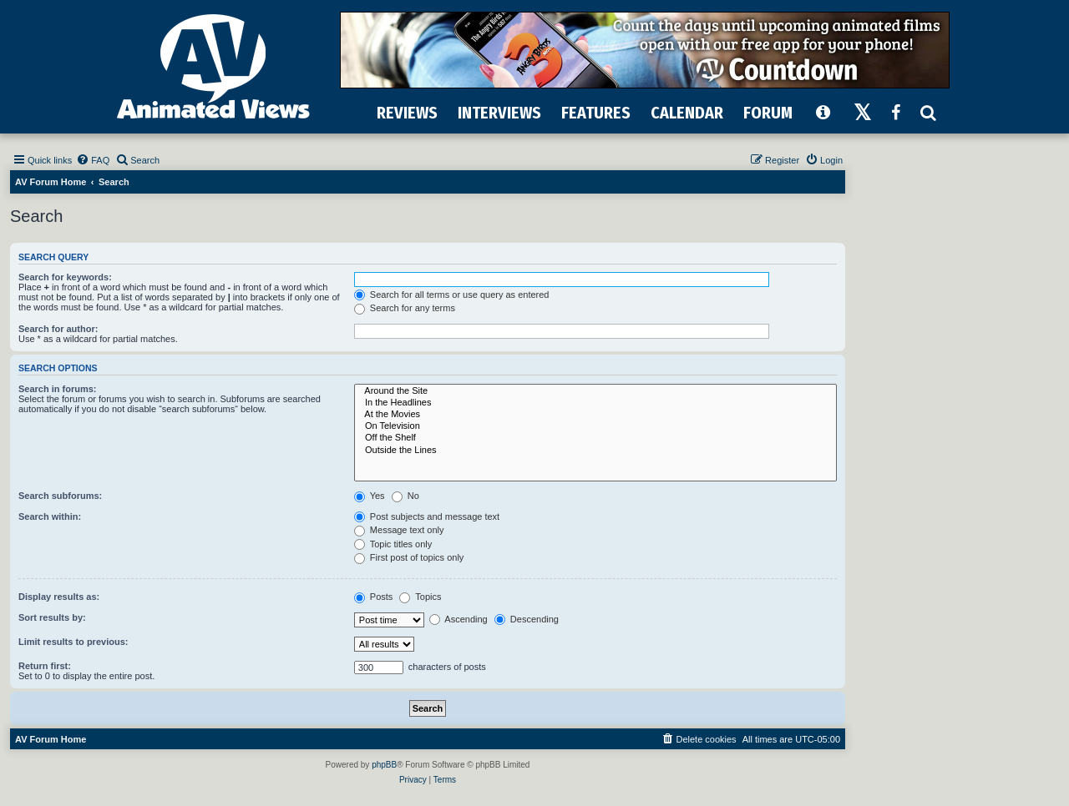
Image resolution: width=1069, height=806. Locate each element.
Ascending (458, 619)
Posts (373, 597)
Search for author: (58, 329)
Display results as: (58, 597)
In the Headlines (595, 403)
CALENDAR (687, 113)
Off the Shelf (595, 438)
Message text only (399, 530)
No (405, 496)
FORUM (768, 113)
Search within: (49, 516)
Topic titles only (393, 544)
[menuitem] (92, 160)
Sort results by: (52, 617)
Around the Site (595, 391)
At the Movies (595, 415)
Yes (369, 496)
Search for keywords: (65, 277)
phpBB (384, 764)
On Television (595, 426)
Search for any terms (404, 308)
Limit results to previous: (73, 642)
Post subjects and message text (426, 516)
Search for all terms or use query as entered (452, 295)
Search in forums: (57, 389)
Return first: (44, 666)
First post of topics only (409, 557)
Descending (526, 619)
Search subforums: (60, 496)
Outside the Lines (595, 450)
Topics (420, 597)
